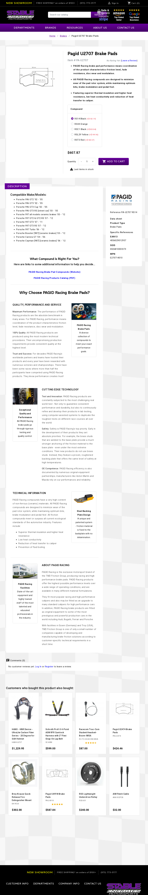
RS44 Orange (81, 124)
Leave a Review (129, 60)
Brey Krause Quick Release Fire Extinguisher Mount (21, 797)
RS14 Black (85, 118)
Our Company (58, 889)
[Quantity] (87, 161)
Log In (38, 666)
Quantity (71, 161)
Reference (115, 212)
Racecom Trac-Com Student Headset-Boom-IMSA (89, 732)
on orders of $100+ (55, 3)
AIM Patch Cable (121, 794)
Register (49, 666)
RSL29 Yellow (86, 134)
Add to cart (113, 161)
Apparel (33, 889)
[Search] (77, 15)
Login (9, 889)
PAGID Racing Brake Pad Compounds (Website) (55, 272)
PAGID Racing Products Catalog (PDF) (54, 278)
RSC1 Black (85, 129)
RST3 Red (85, 140)
